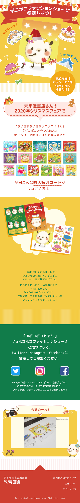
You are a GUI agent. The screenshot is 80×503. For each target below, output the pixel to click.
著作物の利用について (64, 478)
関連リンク (70, 483)
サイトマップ (69, 488)
